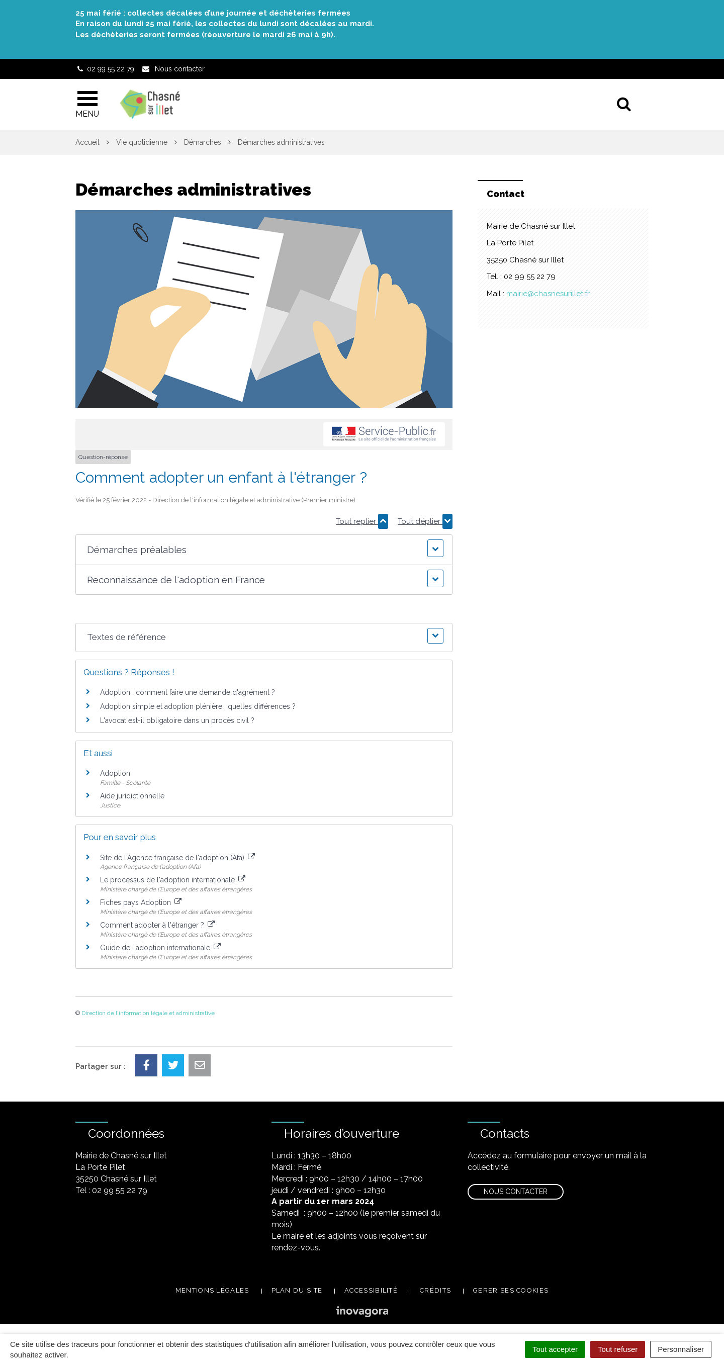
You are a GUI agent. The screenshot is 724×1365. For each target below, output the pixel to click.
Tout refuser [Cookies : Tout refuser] (618, 1349)
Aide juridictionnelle (132, 796)
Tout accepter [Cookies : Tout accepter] (555, 1349)
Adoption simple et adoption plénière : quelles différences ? (198, 706)
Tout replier (362, 521)
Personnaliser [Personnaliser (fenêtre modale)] (681, 1349)
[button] (263, 550)
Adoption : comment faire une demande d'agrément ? (187, 692)
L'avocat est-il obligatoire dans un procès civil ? (177, 720)
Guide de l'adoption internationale (160, 948)
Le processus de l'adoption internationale (172, 880)
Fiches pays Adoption (141, 902)
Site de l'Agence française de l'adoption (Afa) (177, 858)
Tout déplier (425, 521)
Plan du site (297, 1290)
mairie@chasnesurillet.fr (548, 293)
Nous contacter (516, 1192)
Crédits (435, 1290)
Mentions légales (212, 1290)
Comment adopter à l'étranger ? (157, 925)
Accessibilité (371, 1290)
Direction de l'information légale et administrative (148, 1013)
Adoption (115, 773)
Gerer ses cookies (511, 1290)
